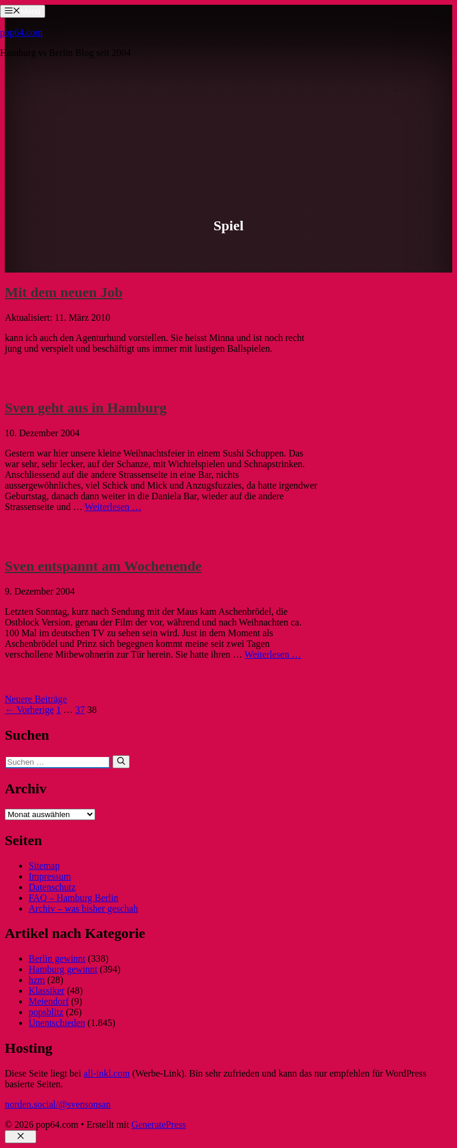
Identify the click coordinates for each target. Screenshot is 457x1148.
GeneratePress (159, 1124)
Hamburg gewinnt (63, 969)
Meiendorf (49, 1001)
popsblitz (46, 1012)
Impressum (50, 876)
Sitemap (44, 866)
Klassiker (46, 991)
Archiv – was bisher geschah (83, 908)
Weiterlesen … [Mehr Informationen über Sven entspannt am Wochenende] (273, 654)
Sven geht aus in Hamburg (86, 407)
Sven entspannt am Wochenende (103, 566)
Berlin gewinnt (57, 958)
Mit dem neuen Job (64, 292)
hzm (37, 980)
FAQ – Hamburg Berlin (73, 898)
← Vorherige (29, 710)
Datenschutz (52, 887)
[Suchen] (121, 761)
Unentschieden (57, 1023)
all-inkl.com (106, 1073)
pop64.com (21, 32)
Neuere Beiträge (36, 699)
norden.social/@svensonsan (58, 1104)
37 (80, 710)
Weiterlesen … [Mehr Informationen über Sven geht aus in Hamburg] (112, 507)
